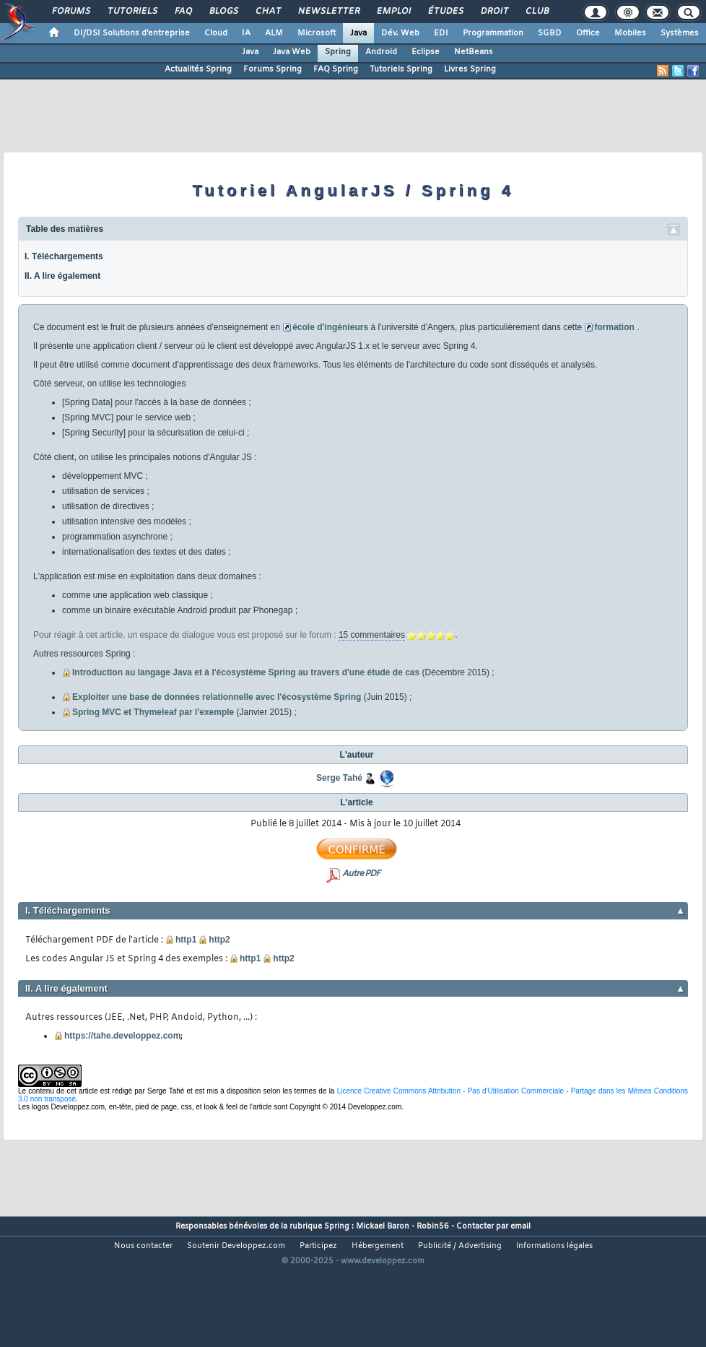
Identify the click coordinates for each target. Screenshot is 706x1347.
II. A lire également (62, 276)
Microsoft (316, 33)
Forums (70, 11)
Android (381, 52)
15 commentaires (372, 635)
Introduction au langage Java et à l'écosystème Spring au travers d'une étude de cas (245, 672)
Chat (267, 11)
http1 (185, 940)
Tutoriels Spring (401, 69)
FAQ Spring (335, 69)
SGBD (550, 33)
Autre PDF (361, 874)
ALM (274, 33)
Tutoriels (131, 11)
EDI (441, 33)
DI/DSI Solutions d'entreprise (132, 33)
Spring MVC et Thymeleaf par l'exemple (153, 712)
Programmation (493, 33)
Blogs (223, 11)
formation (614, 327)
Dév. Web (400, 33)
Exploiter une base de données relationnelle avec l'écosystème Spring (216, 697)
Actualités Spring (198, 69)
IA (246, 33)
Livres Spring (470, 69)
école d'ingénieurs (330, 327)
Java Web (291, 52)
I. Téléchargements (64, 256)
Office (588, 33)
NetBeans (473, 52)
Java (358, 33)
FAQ (183, 11)
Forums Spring (272, 69)
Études (445, 11)
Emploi (393, 11)
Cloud (215, 33)
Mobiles (630, 33)
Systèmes (680, 33)
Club (536, 11)
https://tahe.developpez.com (122, 1036)
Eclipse (425, 52)
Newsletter (328, 11)
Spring (338, 52)
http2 (219, 940)
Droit (494, 11)
